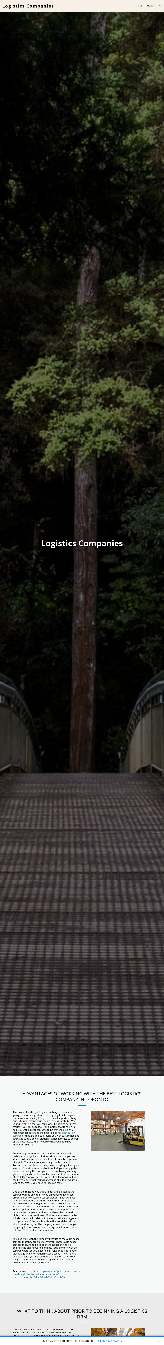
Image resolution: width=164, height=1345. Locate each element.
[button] (160, 6)
